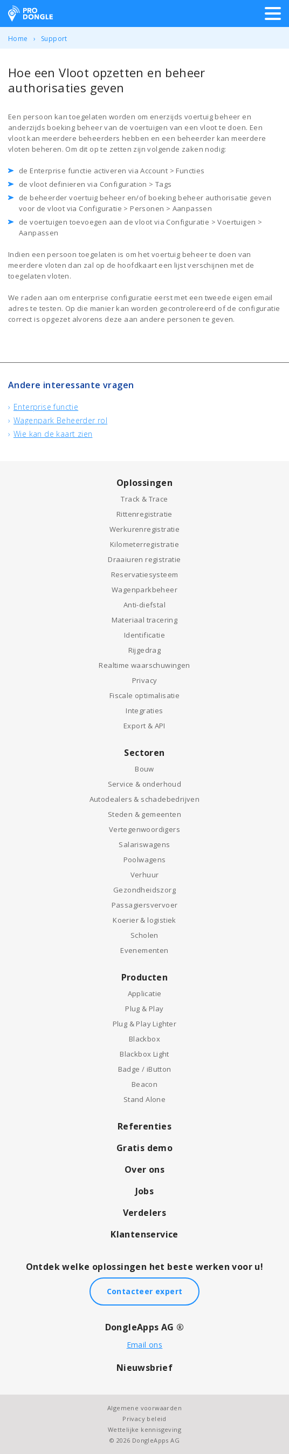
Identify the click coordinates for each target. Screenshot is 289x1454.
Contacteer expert (145, 1291)
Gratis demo (144, 1148)
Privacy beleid (144, 1419)
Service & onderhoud (145, 784)
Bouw (144, 769)
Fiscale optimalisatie (144, 695)
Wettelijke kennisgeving (144, 1429)
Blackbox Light (144, 1054)
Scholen (144, 935)
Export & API (144, 726)
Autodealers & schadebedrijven (145, 799)
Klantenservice (144, 1234)
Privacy (144, 680)
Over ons (144, 1169)
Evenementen (144, 950)
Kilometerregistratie (144, 544)
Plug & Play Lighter (145, 1024)
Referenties (144, 1126)
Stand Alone (144, 1099)
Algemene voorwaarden (144, 1408)
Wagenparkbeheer (144, 589)
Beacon (144, 1084)
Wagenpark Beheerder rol (60, 420)
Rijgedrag (144, 650)
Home (18, 38)
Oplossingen (144, 483)
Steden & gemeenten (144, 814)
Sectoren (144, 753)
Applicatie (145, 993)
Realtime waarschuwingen (144, 665)
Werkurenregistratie (144, 529)
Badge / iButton (144, 1069)
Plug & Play (144, 1008)
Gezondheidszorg (144, 890)
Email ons (145, 1345)
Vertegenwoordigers (144, 829)
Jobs (144, 1191)
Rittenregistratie (144, 514)
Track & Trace (144, 499)
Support (54, 38)
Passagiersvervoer (145, 905)
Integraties (144, 710)
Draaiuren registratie (144, 559)
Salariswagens (144, 844)
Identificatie (144, 635)
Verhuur (144, 875)
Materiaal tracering (145, 620)
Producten (144, 977)
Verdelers (145, 1213)
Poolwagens (144, 859)
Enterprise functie (45, 407)
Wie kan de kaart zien (52, 434)
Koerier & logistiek (144, 920)
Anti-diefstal (144, 605)
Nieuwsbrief (144, 1368)
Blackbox (144, 1039)
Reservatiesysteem (144, 574)
